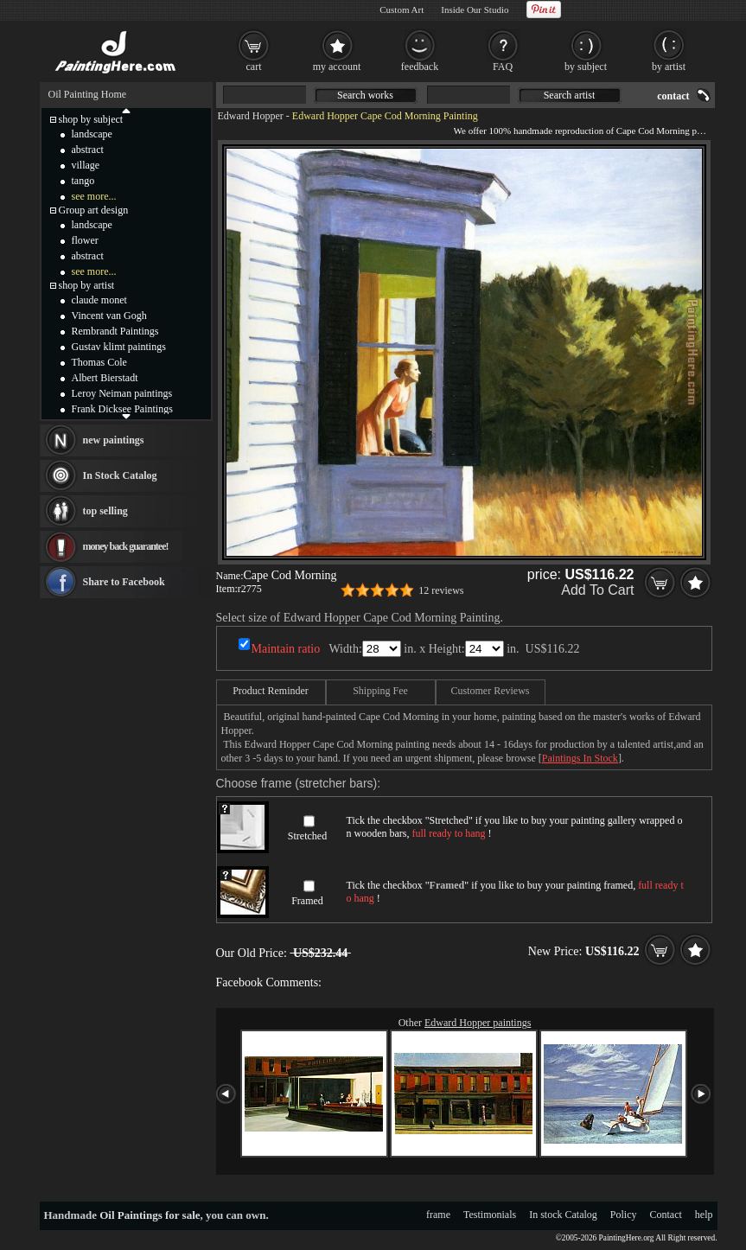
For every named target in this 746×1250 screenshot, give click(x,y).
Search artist (570, 95)
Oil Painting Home (87, 94)
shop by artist (87, 285)
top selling (105, 511)
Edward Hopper (251, 116)
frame (438, 1215)
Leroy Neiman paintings (122, 393)
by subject (585, 67)
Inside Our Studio (474, 9)
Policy (623, 1215)
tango (83, 181)
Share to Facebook (124, 582)
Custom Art (401, 9)
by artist (668, 67)
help (704, 1215)
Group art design (94, 210)
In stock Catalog (563, 1215)
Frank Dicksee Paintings (122, 409)
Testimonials (489, 1215)
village (86, 165)
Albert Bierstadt (105, 378)
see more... (94, 196)
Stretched (307, 836)
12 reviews (440, 590)
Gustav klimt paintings (119, 347)
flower (85, 240)
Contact (666, 1215)
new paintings (113, 440)
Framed (307, 901)
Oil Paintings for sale (149, 1215)
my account (337, 67)
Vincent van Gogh (109, 315)
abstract (88, 149)
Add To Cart (597, 590)
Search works (365, 95)
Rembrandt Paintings (115, 331)
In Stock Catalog (120, 475)
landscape (92, 134)
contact (673, 96)
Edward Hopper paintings (477, 1023)
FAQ (503, 67)
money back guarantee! (126, 546)
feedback (419, 67)
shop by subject (91, 119)
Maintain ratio (286, 648)
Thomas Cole (99, 362)
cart (254, 67)
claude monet (99, 300)
